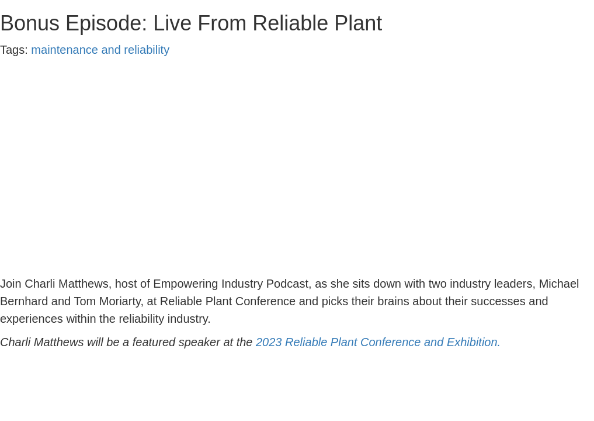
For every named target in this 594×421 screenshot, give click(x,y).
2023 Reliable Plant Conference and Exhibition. (380, 342)
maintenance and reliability (100, 49)
